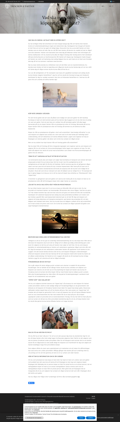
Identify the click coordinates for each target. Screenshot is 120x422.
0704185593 (41, 1)
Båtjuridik (60, 396)
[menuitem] (43, 6)
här (79, 377)
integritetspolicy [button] (77, 406)
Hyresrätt (43, 396)
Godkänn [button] (90, 417)
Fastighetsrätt (28, 396)
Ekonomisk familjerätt (69, 396)
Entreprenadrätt (36, 396)
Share (31, 383)
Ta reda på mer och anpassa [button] (34, 417)
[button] (111, 6)
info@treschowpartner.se (29, 1)
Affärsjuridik (49, 396)
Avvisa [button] (81, 417)
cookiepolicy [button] (36, 409)
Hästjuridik (55, 396)
